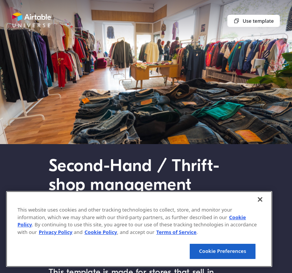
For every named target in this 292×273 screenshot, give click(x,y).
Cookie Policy (100, 232)
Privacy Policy (56, 232)
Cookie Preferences (222, 251)
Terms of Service (176, 232)
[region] (139, 229)
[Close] (260, 199)
